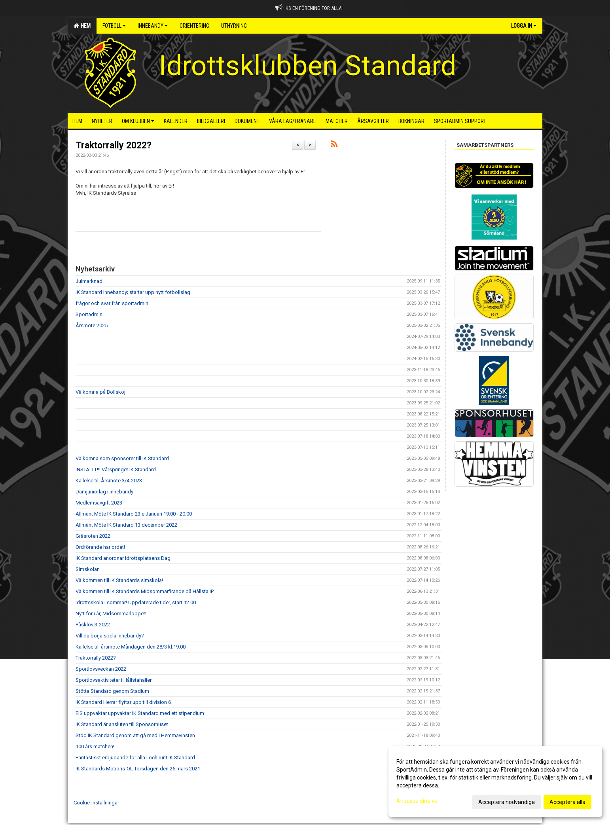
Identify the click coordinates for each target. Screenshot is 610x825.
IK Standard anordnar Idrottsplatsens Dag (123, 558)
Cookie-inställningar (96, 803)
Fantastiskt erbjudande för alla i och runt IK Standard (135, 758)
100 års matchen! (95, 746)
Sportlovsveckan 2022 (101, 669)
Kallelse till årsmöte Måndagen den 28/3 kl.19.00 (131, 647)
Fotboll (114, 26)
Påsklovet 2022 (93, 625)
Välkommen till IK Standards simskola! (119, 580)
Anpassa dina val (417, 801)
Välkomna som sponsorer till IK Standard (122, 458)
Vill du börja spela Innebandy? (110, 636)
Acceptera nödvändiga (506, 802)
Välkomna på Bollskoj (100, 392)
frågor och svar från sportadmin (112, 303)
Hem (82, 26)
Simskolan (88, 569)
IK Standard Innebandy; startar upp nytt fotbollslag (133, 292)
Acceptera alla (567, 802)
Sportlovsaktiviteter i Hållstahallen (114, 680)
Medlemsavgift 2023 (99, 503)
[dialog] (495, 781)
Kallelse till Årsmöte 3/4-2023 (109, 481)
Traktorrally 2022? (114, 145)
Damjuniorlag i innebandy (104, 492)
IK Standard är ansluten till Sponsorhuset (122, 724)
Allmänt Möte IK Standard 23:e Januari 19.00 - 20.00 (134, 514)
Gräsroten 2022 (93, 536)
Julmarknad (89, 281)
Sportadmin (89, 314)
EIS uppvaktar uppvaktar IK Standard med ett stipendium (140, 713)
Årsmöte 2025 (92, 325)
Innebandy (153, 26)
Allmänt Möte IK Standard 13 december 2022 (126, 525)
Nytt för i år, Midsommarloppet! (111, 613)
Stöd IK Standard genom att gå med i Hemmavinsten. (136, 735)
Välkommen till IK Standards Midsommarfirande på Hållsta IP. (145, 591)
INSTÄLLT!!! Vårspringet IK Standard (116, 469)
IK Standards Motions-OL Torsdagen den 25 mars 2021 (138, 769)
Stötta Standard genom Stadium (112, 691)
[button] (198, 200)
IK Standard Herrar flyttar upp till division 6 (123, 702)
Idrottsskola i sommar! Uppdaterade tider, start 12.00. (136, 602)
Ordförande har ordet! (100, 547)
